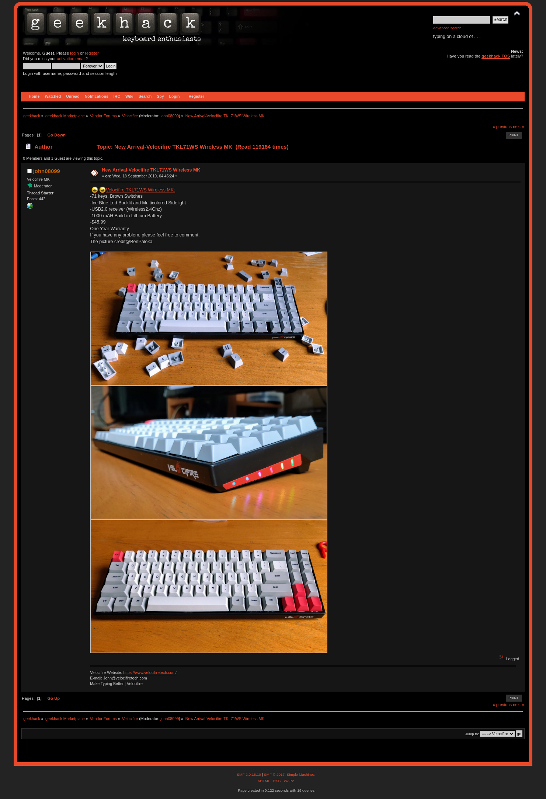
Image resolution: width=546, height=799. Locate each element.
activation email (71, 58)
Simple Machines (301, 774)
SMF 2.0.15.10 (249, 774)
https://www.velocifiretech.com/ (150, 672)
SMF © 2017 (274, 774)
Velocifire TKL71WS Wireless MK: (140, 190)
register (91, 53)
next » (518, 126)
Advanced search (447, 28)
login (74, 53)
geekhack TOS (495, 56)
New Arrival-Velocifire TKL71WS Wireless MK (151, 170)
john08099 (169, 116)
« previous (502, 126)
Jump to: (472, 734)
